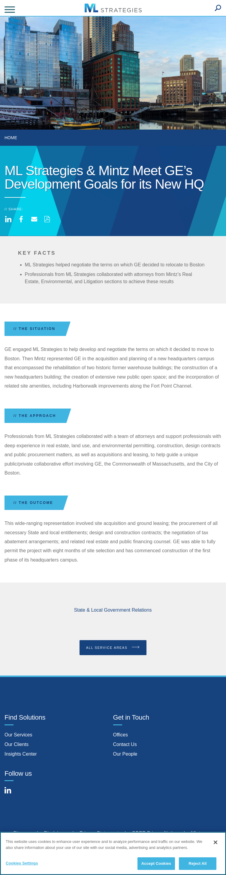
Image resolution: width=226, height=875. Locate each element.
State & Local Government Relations (113, 610)
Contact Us (125, 744)
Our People (125, 754)
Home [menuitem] (11, 137)
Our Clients (17, 744)
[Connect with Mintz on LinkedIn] (11, 794)
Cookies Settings (22, 864)
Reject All (197, 865)
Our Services (18, 734)
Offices (120, 734)
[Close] (215, 843)
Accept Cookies (156, 865)
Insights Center (21, 754)
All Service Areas (113, 647)
